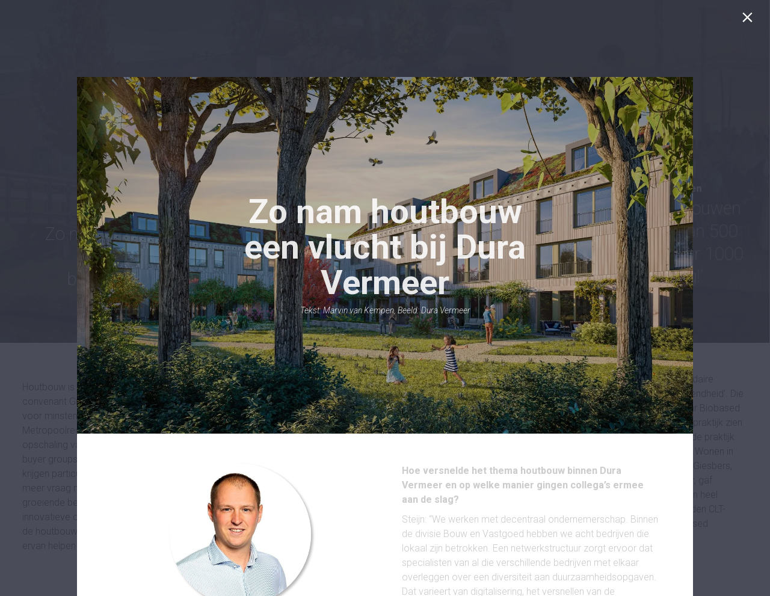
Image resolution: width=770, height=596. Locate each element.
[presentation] (385, 255)
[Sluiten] (750, 20)
